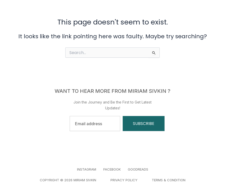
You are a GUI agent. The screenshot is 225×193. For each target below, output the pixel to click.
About (122, 10)
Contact (113, 15)
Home (78, 10)
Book (100, 10)
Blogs (145, 10)
